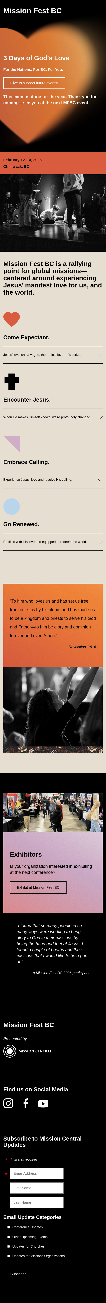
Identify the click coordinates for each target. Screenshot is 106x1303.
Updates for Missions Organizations (38, 1256)
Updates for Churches (28, 1246)
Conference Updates (27, 1227)
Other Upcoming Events (30, 1237)
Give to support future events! (34, 83)
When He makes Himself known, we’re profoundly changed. (47, 417)
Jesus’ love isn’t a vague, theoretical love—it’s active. (42, 355)
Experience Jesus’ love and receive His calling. (37, 479)
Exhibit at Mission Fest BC (38, 887)
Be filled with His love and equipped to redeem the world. (45, 542)
